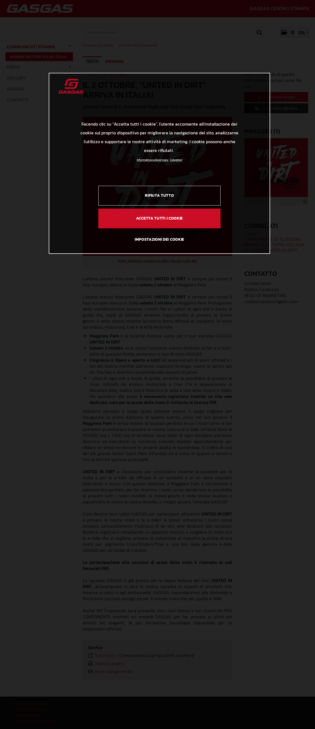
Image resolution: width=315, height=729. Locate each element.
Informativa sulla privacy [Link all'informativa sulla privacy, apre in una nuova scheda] (153, 160)
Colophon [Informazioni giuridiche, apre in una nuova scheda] (176, 160)
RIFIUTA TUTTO (159, 195)
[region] (159, 163)
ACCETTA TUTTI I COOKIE (159, 218)
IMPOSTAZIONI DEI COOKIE (159, 239)
